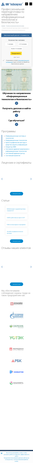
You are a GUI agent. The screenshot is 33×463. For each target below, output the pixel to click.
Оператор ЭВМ (11, 147)
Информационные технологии (16, 140)
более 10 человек (16, 48)
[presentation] (2, 178)
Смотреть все (16, 193)
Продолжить (16, 53)
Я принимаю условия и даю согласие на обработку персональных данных (17, 62)
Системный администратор (15, 153)
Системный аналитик (13, 156)
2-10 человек (23, 44)
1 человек (10, 44)
